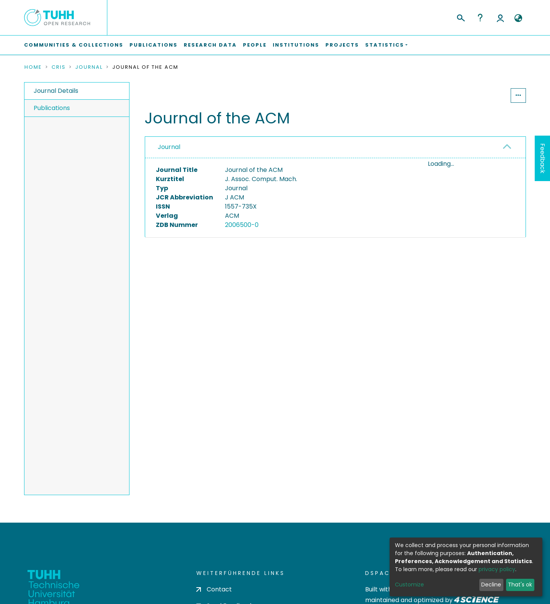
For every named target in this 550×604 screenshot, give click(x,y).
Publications (153, 45)
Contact (214, 589)
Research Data (210, 45)
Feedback (542, 158)
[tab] (335, 147)
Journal (89, 67)
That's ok (520, 584)
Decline (491, 584)
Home (33, 67)
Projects (342, 45)
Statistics (487, 95)
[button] (518, 18)
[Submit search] (460, 16)
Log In (500, 17)
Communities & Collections (73, 45)
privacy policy (497, 569)
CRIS (59, 67)
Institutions (296, 45)
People (255, 45)
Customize (409, 584)
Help (480, 17)
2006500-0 (242, 224)
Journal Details (56, 90)
